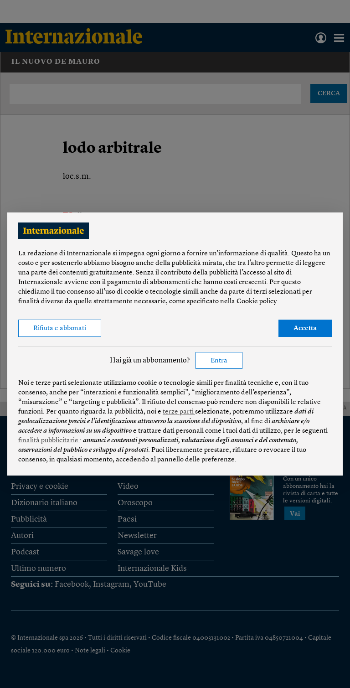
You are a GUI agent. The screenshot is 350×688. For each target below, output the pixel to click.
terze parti (179, 412)
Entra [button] (219, 360)
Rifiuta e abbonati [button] (59, 328)
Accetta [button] (305, 328)
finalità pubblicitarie (49, 440)
